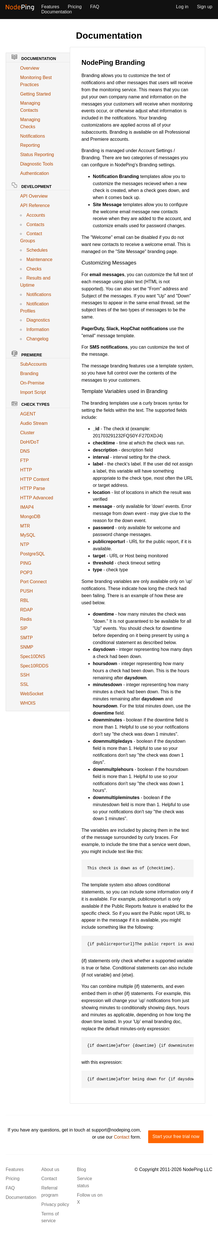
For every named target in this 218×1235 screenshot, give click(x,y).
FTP (24, 460)
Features (50, 6)
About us (50, 1169)
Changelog (37, 338)
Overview (29, 68)
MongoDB (30, 516)
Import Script (33, 392)
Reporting (30, 145)
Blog (81, 1169)
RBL (24, 600)
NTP (24, 544)
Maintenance (39, 259)
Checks (33, 268)
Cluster (27, 432)
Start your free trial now (175, 1136)
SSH (25, 675)
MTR (25, 526)
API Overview (34, 196)
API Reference (35, 205)
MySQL (27, 535)
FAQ (94, 6)
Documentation (56, 11)
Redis (26, 619)
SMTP (26, 637)
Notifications (32, 136)
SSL (24, 684)
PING (25, 563)
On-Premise (32, 382)
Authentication (34, 173)
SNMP (26, 647)
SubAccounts (33, 364)
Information (37, 329)
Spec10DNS (32, 656)
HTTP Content (34, 479)
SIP (24, 628)
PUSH (26, 591)
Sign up (204, 6)
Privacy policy (55, 1204)
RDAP (26, 609)
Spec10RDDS (34, 665)
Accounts (35, 215)
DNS (25, 451)
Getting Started (35, 94)
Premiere (27, 354)
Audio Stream (34, 423)
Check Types (30, 404)
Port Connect (33, 581)
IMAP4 (27, 507)
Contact (121, 1137)
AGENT (28, 413)
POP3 (26, 572)
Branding (29, 373)
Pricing (75, 6)
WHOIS (27, 703)
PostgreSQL (32, 553)
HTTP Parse (32, 488)
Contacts (35, 224)
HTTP (26, 469)
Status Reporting (37, 154)
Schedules (37, 250)
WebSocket (31, 693)
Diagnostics (38, 320)
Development (31, 185)
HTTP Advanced (36, 497)
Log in (182, 6)
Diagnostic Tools (36, 164)
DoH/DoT (29, 442)
